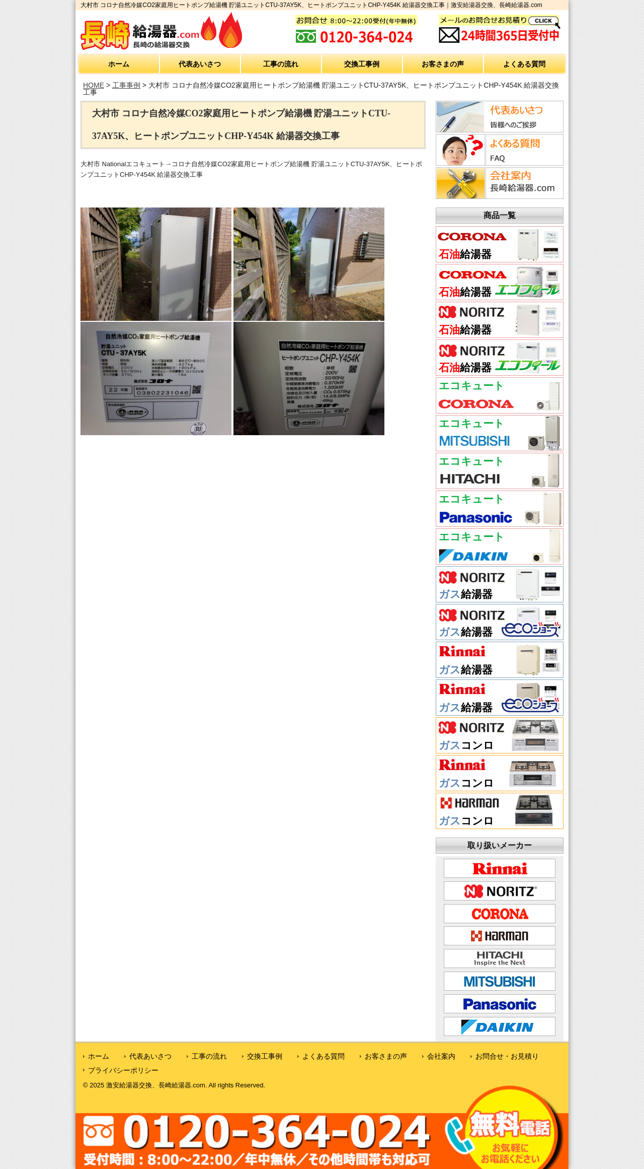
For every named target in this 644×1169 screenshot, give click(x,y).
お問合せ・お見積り (507, 1056)
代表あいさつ (200, 64)
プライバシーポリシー (123, 1070)
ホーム (118, 64)
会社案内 (441, 1056)
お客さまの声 (443, 64)
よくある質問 (524, 64)
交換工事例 (361, 64)
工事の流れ (280, 64)
